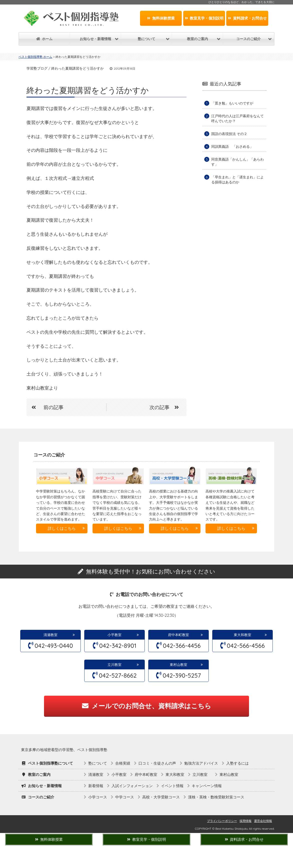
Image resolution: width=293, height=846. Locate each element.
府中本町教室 (178, 635)
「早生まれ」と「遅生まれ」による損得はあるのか (237, 179)
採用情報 (246, 821)
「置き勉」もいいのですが (232, 103)
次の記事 (167, 407)
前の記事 (45, 407)
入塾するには (237, 763)
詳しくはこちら (62, 528)
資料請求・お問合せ (247, 18)
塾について (97, 763)
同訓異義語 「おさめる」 (232, 146)
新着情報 (95, 785)
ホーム (44, 39)
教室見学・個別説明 (204, 18)
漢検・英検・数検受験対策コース (216, 797)
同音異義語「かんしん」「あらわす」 (237, 162)
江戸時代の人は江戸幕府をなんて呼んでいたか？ (237, 118)
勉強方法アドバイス (201, 763)
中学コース (124, 797)
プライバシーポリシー (222, 821)
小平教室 (115, 635)
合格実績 (122, 763)
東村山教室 (178, 664)
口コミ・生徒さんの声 (157, 763)
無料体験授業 (161, 18)
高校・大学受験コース (161, 797)
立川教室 (116, 664)
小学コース (97, 797)
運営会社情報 (263, 821)
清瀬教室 (51, 635)
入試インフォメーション (132, 785)
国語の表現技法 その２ (229, 134)
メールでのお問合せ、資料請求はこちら (146, 706)
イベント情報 (172, 785)
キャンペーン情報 (207, 785)
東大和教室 (242, 635)
